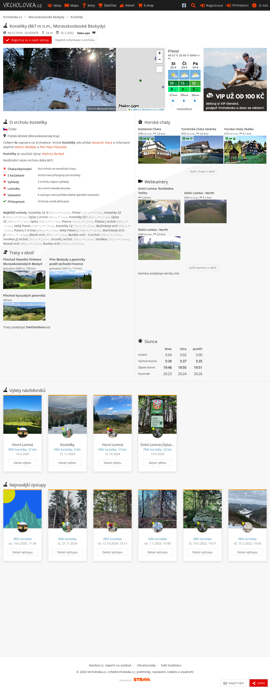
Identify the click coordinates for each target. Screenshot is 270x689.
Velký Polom (34, 226)
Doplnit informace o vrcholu (75, 40)
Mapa (71, 5)
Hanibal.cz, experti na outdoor (110, 665)
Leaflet (133, 109)
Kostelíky (76, 17)
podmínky (144, 672)
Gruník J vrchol (72, 239)
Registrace (211, 5)
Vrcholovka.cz (12, 17)
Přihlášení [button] (238, 5)
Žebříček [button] (107, 5)
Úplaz (45, 221)
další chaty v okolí (202, 171)
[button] (194, 5)
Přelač (87, 213)
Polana (77, 221)
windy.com (171, 273)
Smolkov (112, 239)
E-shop (146, 5)
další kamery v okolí (202, 268)
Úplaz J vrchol (48, 217)
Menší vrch (48, 235)
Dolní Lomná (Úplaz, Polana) (162, 444)
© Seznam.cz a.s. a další (152, 109)
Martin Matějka (25, 147)
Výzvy (54, 5)
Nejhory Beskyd (53, 154)
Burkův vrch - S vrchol (95, 235)
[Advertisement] (202, 305)
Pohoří (127, 5)
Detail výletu (22, 463)
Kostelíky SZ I (89, 217)
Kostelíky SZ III (49, 213)
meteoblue (184, 109)
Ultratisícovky (146, 665)
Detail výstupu (22, 552)
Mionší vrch (22, 244)
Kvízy (88, 5)
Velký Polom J (80, 230)
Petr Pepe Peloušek (53, 147)
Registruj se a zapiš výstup (27, 40)
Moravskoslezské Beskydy (46, 17)
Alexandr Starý (106, 108)
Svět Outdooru (171, 665)
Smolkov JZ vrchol (26, 239)
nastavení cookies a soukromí (173, 672)
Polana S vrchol (36, 230)
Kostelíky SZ (75, 226)
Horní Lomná (22, 444)
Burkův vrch (63, 244)
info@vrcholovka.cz (121, 672)
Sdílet (258, 683)
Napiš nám (234, 683)
